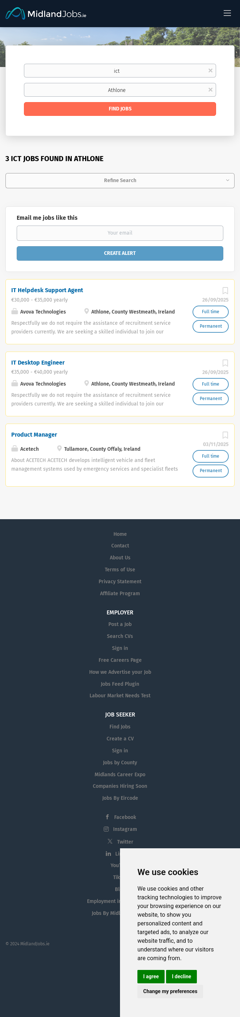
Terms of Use (120, 570)
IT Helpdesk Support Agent (47, 290)
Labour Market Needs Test (120, 696)
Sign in (120, 648)
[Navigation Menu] (227, 12)
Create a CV (120, 739)
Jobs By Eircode (120, 798)
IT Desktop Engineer (38, 362)
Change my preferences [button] (170, 991)
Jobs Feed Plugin (120, 684)
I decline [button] (181, 976)
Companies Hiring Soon (120, 786)
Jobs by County (120, 763)
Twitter (125, 842)
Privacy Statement (120, 582)
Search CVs (120, 636)
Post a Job (120, 624)
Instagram (125, 829)
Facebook (125, 817)
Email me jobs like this (47, 217)
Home (120, 534)
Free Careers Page (120, 660)
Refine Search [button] (120, 180)
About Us (120, 558)
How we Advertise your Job (120, 672)
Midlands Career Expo (120, 775)
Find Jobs (120, 109)
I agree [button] (151, 976)
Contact (120, 546)
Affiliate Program (120, 594)
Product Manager (34, 434)
